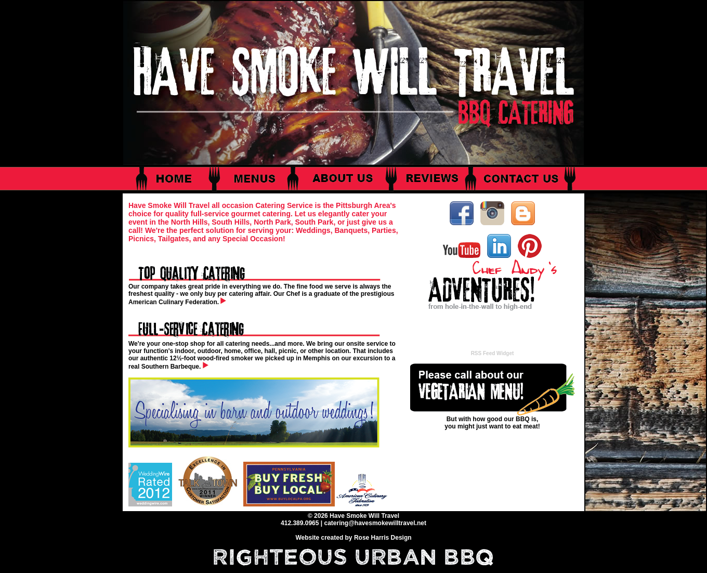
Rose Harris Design (383, 537)
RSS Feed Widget (492, 353)
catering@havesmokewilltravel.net (375, 523)
